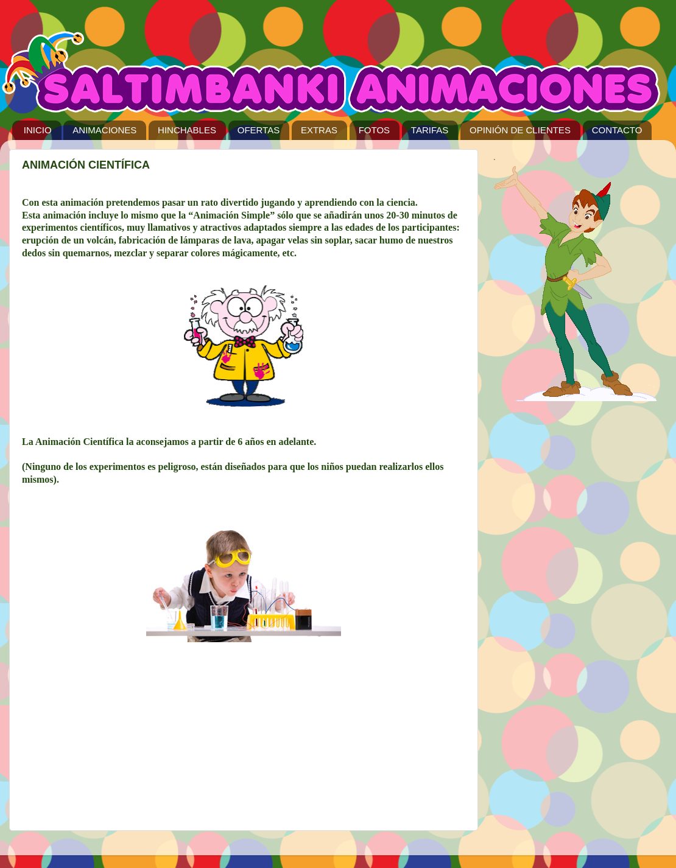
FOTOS (374, 130)
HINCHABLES (187, 130)
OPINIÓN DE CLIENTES (520, 130)
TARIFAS (429, 130)
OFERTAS (259, 130)
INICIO (38, 130)
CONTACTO (617, 130)
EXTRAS (319, 130)
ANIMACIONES (104, 130)
